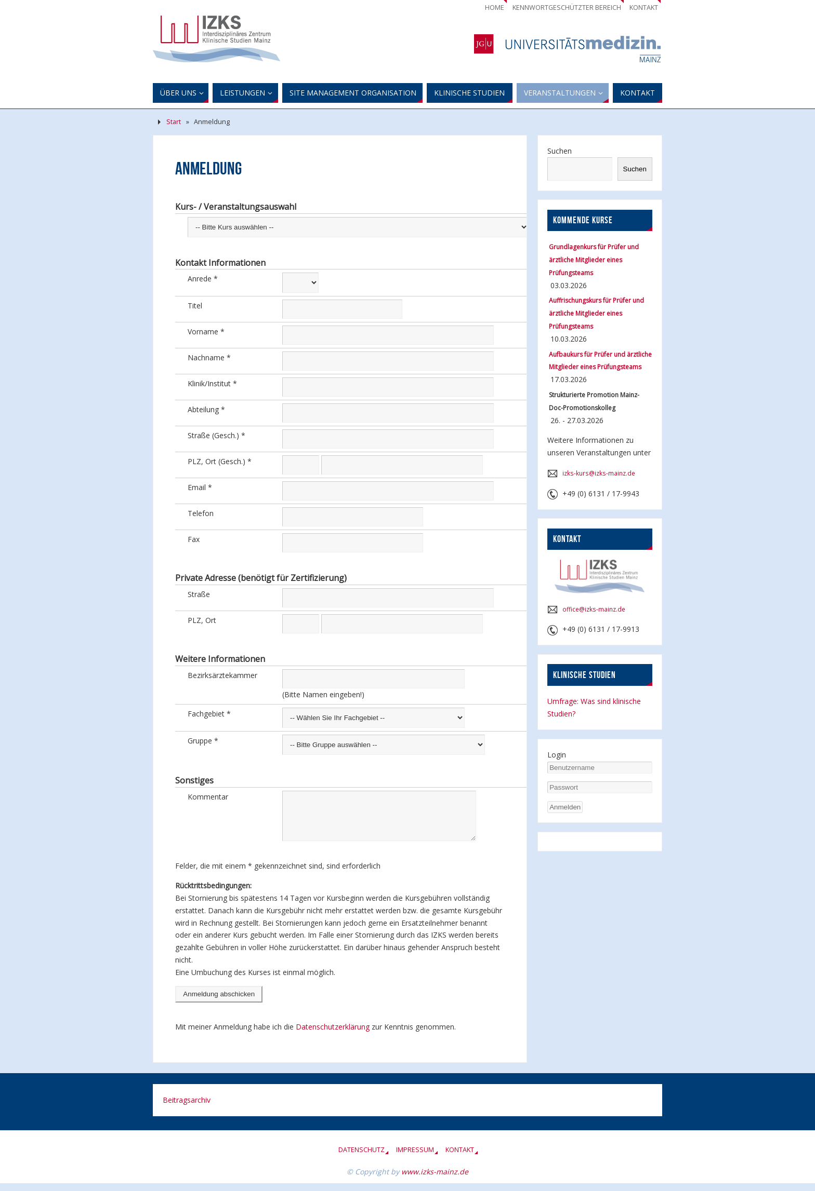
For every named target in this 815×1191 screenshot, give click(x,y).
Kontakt (643, 7)
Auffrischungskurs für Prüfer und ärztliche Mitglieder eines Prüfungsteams (596, 313)
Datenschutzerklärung (334, 1034)
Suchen (559, 151)
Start (173, 121)
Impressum (415, 1157)
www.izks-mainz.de (434, 1179)
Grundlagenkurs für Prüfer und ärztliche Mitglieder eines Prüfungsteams (594, 259)
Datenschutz (361, 1157)
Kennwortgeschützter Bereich (566, 7)
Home (494, 7)
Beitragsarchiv (187, 1108)
